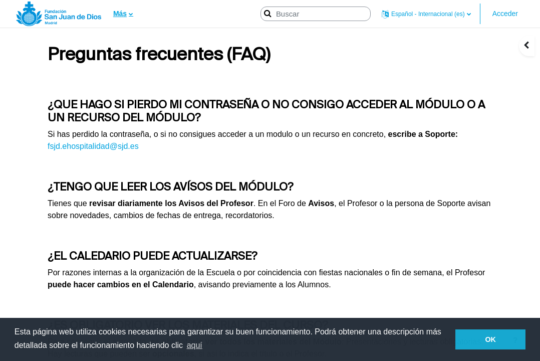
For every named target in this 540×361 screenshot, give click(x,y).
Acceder (505, 14)
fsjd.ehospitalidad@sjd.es (93, 146)
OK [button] (490, 339)
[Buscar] (315, 14)
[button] (426, 14)
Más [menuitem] (120, 14)
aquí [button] (194, 345)
